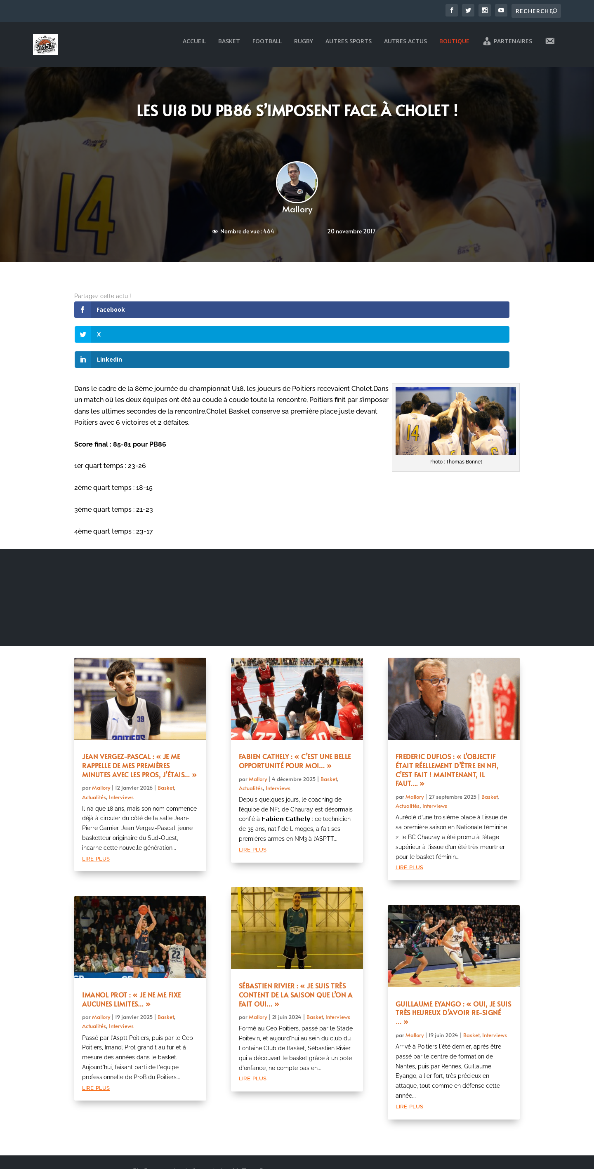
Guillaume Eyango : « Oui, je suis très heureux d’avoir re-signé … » (454, 968)
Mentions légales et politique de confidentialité (198, 1149)
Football (267, 47)
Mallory (297, 215)
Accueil (194, 47)
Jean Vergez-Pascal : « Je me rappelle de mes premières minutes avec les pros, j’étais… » (139, 720)
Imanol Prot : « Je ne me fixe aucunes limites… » (131, 955)
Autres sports (348, 47)
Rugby (303, 47)
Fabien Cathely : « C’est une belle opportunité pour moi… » (295, 716)
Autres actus (405, 47)
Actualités (94, 752)
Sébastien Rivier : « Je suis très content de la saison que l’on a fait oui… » (296, 950)
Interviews (121, 752)
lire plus (96, 813)
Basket (229, 47)
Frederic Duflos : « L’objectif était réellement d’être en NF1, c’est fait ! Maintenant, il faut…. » (447, 725)
